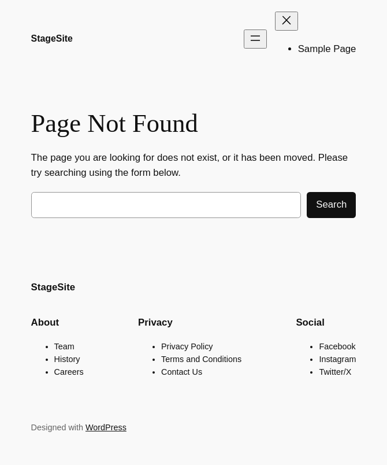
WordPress (105, 427)
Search (331, 204)
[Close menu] (286, 21)
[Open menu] (255, 39)
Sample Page (327, 48)
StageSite (52, 38)
